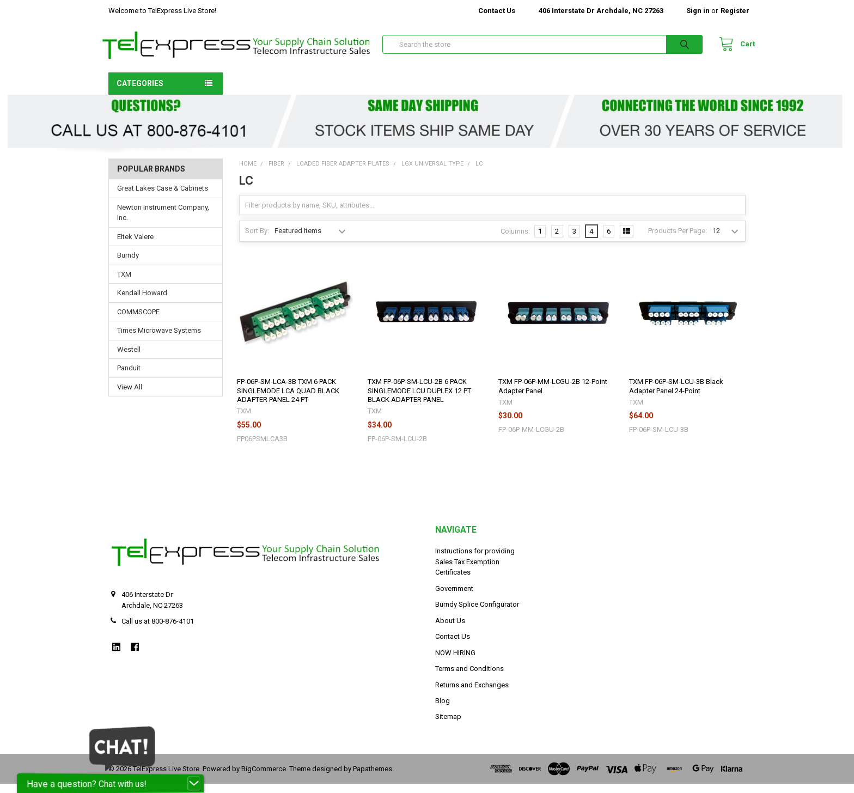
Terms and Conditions (469, 678)
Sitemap (448, 726)
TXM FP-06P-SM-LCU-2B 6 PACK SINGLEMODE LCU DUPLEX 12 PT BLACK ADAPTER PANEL (419, 400)
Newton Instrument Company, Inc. (163, 221)
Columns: (515, 240)
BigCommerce (263, 778)
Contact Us (496, 11)
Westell (129, 359)
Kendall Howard (142, 302)
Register (735, 11)
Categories (140, 92)
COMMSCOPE (138, 321)
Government (454, 597)
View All (129, 396)
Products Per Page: (677, 240)
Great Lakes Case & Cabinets (162, 197)
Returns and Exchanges (472, 694)
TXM (124, 283)
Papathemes (372, 778)
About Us (450, 629)
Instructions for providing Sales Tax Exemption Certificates (475, 570)
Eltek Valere (135, 246)
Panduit (129, 377)
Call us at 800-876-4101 (157, 630)
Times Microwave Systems (159, 339)
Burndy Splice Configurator (477, 613)
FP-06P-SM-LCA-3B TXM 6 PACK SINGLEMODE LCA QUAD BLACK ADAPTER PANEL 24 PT (288, 400)
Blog (442, 710)
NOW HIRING (455, 661)
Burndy (128, 264)
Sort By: (257, 240)
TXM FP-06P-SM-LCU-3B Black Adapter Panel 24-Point (676, 395)
